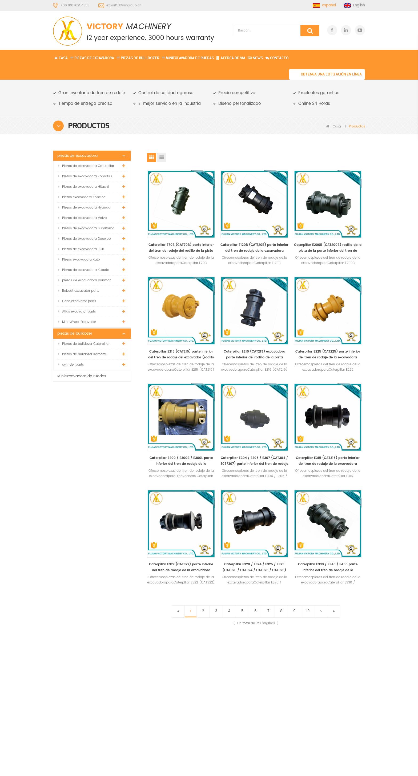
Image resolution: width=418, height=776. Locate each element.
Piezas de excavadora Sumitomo (86, 228)
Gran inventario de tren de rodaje (91, 93)
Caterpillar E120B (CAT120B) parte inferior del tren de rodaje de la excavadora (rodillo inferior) (228, 230)
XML (162, 664)
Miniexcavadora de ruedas (188, 58)
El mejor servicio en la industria (169, 103)
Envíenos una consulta (381, 772)
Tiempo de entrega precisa (85, 103)
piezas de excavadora (92, 58)
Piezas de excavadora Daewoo (84, 238)
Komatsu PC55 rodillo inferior (240, 653)
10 (308, 452)
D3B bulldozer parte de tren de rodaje (241, 699)
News (255, 58)
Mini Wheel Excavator (77, 322)
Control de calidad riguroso (165, 93)
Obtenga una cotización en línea (331, 74)
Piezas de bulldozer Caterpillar (84, 343)
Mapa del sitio (171, 674)
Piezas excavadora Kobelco (82, 197)
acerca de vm (171, 635)
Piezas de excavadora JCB (81, 249)
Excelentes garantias (318, 93)
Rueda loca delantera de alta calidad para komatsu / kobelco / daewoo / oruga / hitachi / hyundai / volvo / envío (92, 457)
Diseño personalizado (239, 103)
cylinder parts (71, 364)
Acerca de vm (230, 58)
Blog (163, 654)
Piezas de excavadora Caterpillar (86, 166)
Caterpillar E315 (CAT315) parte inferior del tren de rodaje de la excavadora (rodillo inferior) (172, 408)
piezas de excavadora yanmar (84, 280)
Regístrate (344, 742)
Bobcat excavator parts (78, 290)
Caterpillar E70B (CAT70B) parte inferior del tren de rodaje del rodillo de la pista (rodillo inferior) (172, 230)
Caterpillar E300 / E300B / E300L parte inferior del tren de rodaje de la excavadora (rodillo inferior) (284, 319)
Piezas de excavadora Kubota (83, 270)
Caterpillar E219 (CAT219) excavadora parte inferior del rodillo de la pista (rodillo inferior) (172, 319)
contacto (277, 58)
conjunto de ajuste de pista (240, 607)
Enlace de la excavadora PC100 (243, 637)
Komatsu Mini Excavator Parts (225, 768)
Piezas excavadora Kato (79, 259)
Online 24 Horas (314, 103)
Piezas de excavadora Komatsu (85, 176)
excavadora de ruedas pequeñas (241, 622)
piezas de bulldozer (138, 58)
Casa (61, 58)
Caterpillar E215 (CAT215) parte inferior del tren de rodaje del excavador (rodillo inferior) (339, 230)
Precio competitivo (236, 93)
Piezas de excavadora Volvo (82, 218)
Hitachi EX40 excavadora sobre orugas (243, 668)
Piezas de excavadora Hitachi (83, 186)
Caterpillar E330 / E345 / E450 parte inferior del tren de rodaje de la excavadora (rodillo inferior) (339, 408)
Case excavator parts (77, 301)
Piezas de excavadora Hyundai (84, 207)
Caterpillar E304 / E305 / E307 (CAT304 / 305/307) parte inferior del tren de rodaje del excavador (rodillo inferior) (339, 319)
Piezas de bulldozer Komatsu (82, 354)
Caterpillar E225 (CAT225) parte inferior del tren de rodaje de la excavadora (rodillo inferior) (228, 319)
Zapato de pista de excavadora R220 (238, 684)
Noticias (166, 645)
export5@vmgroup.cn (124, 5)
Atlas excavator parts (77, 311)
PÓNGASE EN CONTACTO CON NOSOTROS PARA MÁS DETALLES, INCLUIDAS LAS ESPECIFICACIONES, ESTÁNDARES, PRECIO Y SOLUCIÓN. (144, 531)
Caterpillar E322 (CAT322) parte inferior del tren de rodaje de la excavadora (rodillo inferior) (228, 408)
